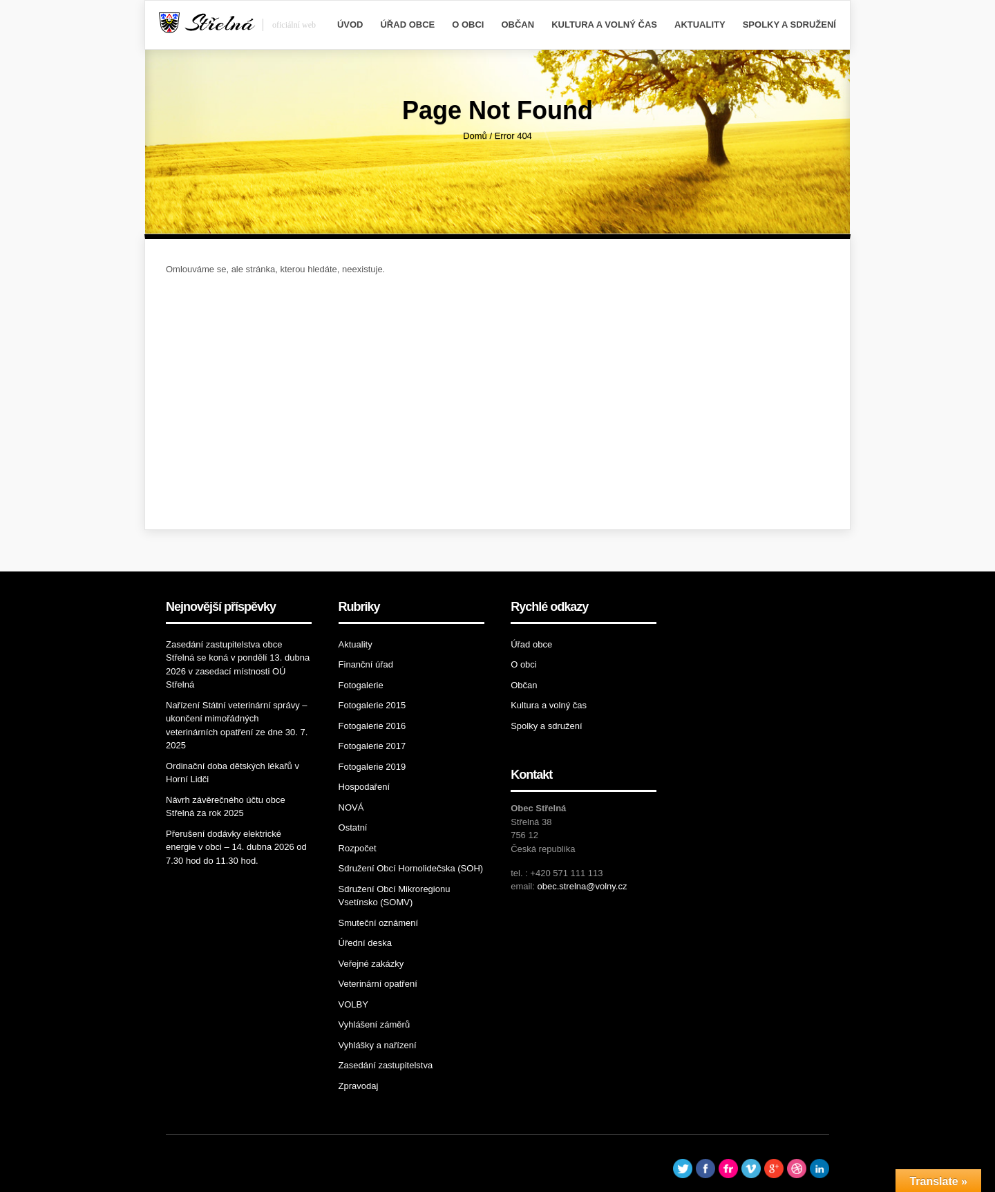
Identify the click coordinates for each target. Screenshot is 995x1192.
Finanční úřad (366, 664)
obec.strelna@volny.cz (582, 886)
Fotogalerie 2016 (372, 726)
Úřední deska (365, 943)
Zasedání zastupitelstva (386, 1065)
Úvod (350, 24)
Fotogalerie (361, 685)
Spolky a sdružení (789, 24)
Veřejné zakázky (371, 963)
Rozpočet (358, 848)
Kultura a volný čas (604, 24)
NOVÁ (351, 807)
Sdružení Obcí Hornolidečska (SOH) (411, 868)
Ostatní (353, 827)
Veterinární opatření (378, 983)
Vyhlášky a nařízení (378, 1045)
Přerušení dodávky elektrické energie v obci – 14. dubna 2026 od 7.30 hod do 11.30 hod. (236, 847)
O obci (468, 24)
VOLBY (353, 1004)
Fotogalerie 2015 (372, 705)
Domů (475, 136)
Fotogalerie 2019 (372, 766)
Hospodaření (364, 787)
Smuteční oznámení (379, 923)
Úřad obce (407, 24)
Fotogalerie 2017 (372, 746)
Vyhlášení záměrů (374, 1024)
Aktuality (700, 24)
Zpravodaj (359, 1086)
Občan (517, 24)
